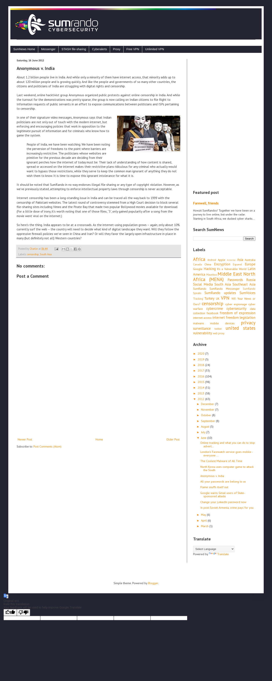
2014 (201, 387)
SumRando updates (220, 293)
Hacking (210, 268)
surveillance (202, 328)
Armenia (231, 260)
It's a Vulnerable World (231, 269)
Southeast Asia (244, 284)
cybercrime (214, 308)
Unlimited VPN (154, 49)
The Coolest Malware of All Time (221, 461)
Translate (219, 554)
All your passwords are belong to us (223, 481)
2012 (201, 399)
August (205, 426)
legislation (247, 317)
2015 (201, 382)
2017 (201, 370)
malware (198, 323)
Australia (250, 260)
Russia (250, 279)
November (208, 409)
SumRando (199, 289)
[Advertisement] (99, 403)
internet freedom (225, 317)
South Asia (46, 254)
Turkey (209, 298)
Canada (197, 264)
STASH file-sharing (73, 49)
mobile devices (222, 323)
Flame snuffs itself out (214, 487)
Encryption (222, 264)
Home (99, 439)
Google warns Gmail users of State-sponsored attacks (222, 494)
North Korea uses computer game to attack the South (227, 468)
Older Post (173, 439)
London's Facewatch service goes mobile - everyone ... (226, 453)
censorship (33, 254)
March (205, 526)
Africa (199, 259)
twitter (218, 328)
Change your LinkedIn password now (223, 502)
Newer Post (25, 439)
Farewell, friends (206, 203)
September (208, 421)
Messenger (48, 49)
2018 (201, 365)
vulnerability (202, 333)
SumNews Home (24, 49)
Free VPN (132, 49)
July (203, 432)
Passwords (235, 279)
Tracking (198, 298)
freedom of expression (237, 313)
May (204, 515)
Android (211, 259)
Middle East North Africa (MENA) (224, 276)
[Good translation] (10, 612)
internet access (202, 318)
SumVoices (247, 293)
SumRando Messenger (225, 289)
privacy (248, 323)
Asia (240, 259)
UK (217, 298)
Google (197, 269)
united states (240, 328)
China (208, 264)
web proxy (218, 333)
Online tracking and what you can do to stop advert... (227, 444)
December (208, 404)
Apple (221, 260)
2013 (201, 393)
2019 (201, 359)
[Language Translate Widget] (213, 549)
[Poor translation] (23, 612)
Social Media (203, 284)
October (206, 415)
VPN (225, 298)
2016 (201, 376)
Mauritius (211, 274)
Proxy (116, 49)
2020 (201, 353)
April (204, 520)
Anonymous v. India (212, 476)
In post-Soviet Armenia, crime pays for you (227, 508)
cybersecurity (236, 308)
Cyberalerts (99, 49)
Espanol (237, 264)
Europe (250, 264)
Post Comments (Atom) (47, 446)
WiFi (234, 298)
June (204, 438)
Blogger (153, 583)
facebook (212, 313)
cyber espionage (236, 304)
